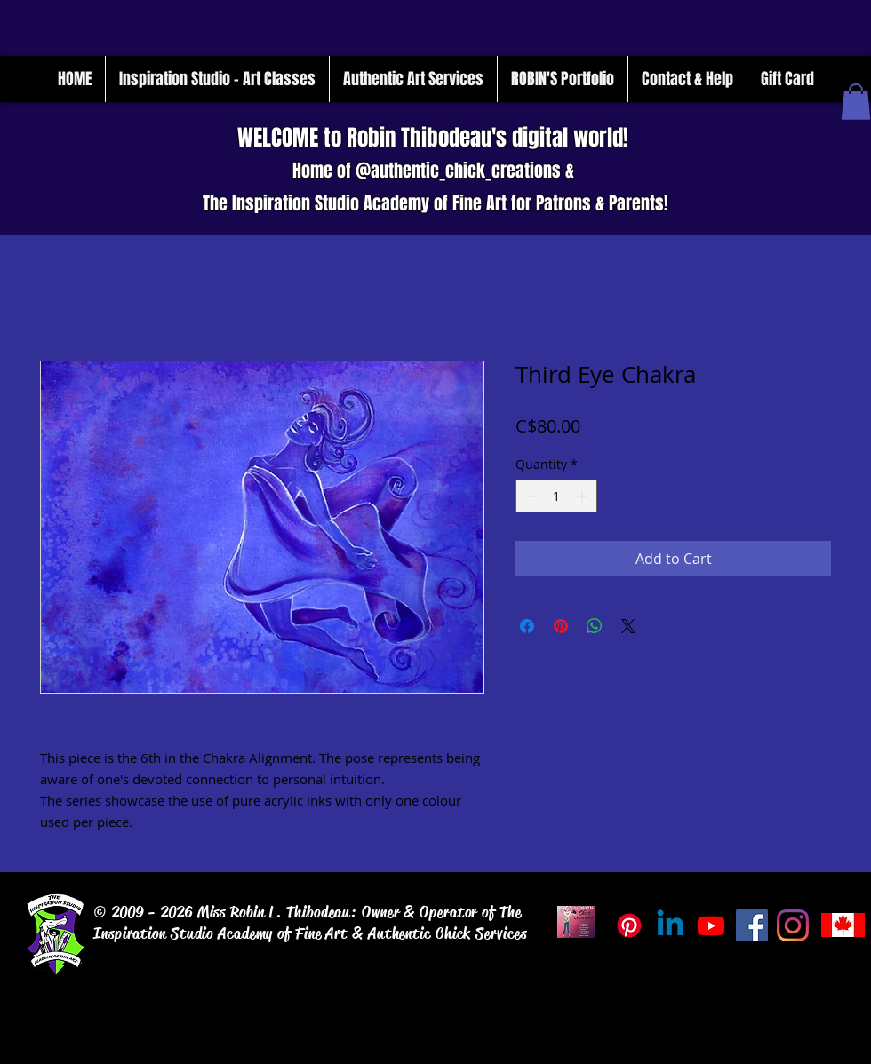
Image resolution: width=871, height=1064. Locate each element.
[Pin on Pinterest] (560, 626)
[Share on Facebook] (527, 626)
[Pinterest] (629, 925)
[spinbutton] (556, 496)
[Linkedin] (670, 925)
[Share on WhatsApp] (594, 626)
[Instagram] (793, 925)
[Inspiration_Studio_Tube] (711, 925)
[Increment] (583, 496)
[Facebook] (752, 925)
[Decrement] (529, 496)
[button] (856, 101)
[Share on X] (628, 626)
